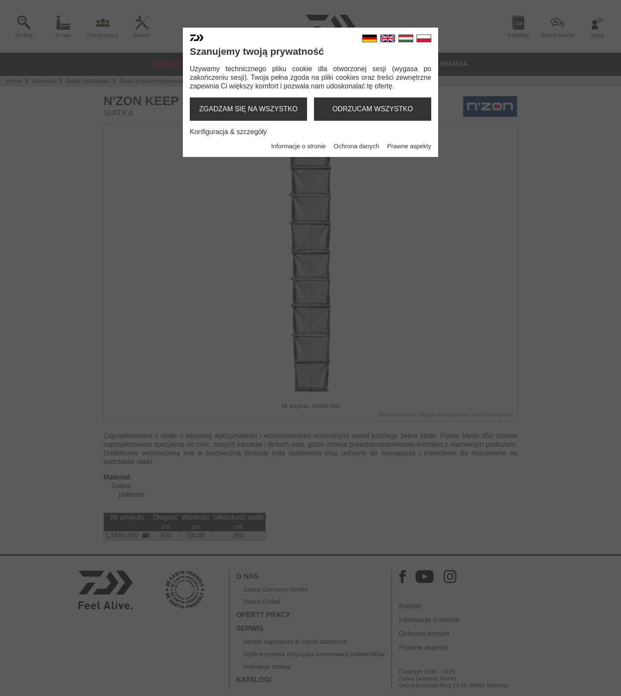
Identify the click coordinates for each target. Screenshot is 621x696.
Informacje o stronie (298, 146)
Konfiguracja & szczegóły (228, 131)
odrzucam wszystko (372, 109)
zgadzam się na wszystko (248, 109)
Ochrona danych (357, 146)
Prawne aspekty (409, 146)
